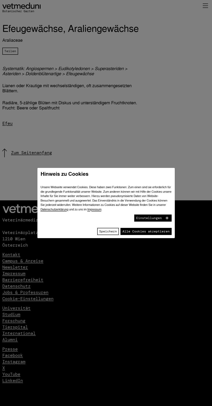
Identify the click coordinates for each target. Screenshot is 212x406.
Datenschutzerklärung (54, 209)
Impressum (94, 209)
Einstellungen (149, 218)
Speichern (108, 231)
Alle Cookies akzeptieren (146, 231)
